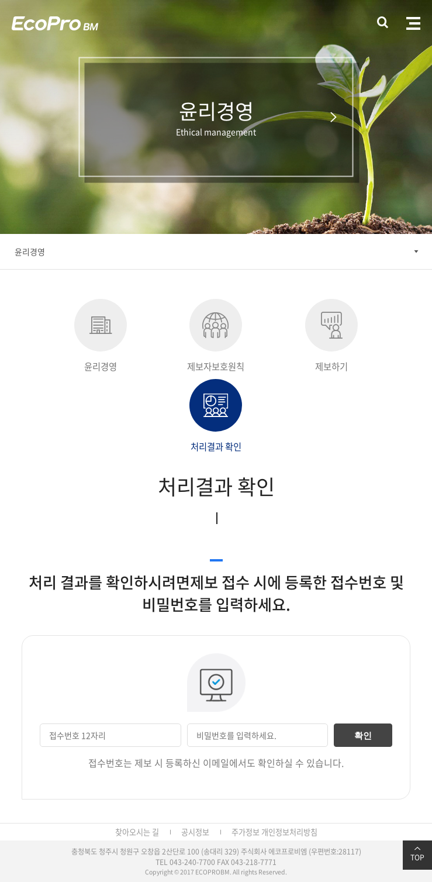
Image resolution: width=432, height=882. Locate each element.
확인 (363, 735)
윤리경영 (30, 251)
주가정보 (245, 832)
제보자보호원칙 (215, 336)
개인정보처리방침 (289, 832)
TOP (417, 854)
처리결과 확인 (215, 416)
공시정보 (195, 832)
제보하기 (331, 336)
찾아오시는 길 (137, 832)
